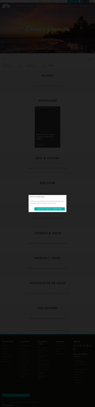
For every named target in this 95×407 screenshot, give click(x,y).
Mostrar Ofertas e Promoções (50, 208)
